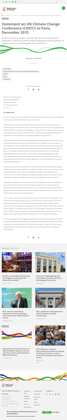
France (4, 76)
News (25, 401)
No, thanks (56, 412)
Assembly (37, 405)
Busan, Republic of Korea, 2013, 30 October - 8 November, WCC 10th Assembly (20, 71)
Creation (5, 74)
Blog (35, 402)
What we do (27, 407)
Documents (16, 15)
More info (9, 418)
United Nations (6, 79)
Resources (8, 15)
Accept (47, 412)
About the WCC (27, 392)
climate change (6, 68)
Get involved (38, 391)
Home (2, 15)
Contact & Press (37, 398)
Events (26, 404)
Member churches (27, 397)
